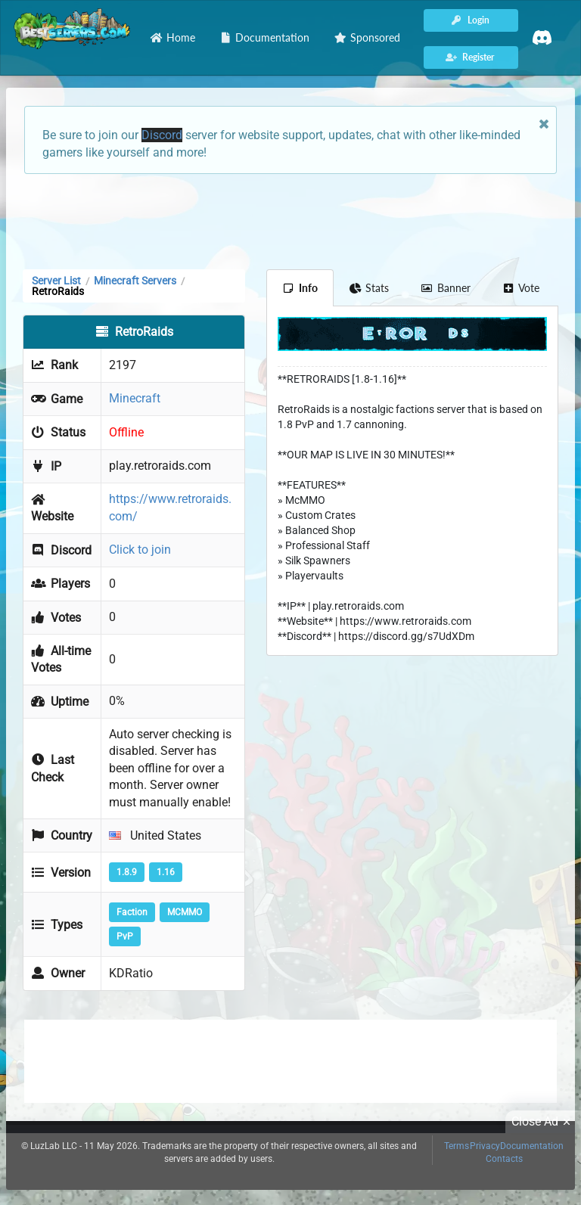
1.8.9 (127, 872)
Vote (521, 287)
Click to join (140, 549)
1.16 (166, 872)
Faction (132, 912)
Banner (446, 287)
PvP (125, 936)
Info (300, 287)
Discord (161, 135)
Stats (370, 287)
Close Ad (543, 1121)
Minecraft (134, 398)
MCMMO (184, 912)
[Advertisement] (290, 220)
